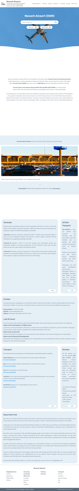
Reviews (68, 3)
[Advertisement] (39, 66)
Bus (59, 482)
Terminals (44, 3)
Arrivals (8, 474)
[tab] (37, 184)
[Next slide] (77, 165)
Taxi (59, 480)
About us (32, 489)
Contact (27, 489)
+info (52, 290)
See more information (9, 359)
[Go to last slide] (2, 165)
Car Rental (62, 3)
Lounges (26, 478)
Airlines (8, 480)
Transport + (56, 3)
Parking (50, 3)
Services (26, 480)
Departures (9, 476)
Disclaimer (22, 489)
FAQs (25, 482)
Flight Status (10, 478)
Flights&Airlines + (36, 3)
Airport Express (62, 478)
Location (26, 484)
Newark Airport (13, 1)
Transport (61, 472)
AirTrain (60, 474)
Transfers (60, 476)
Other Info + (74, 3)
